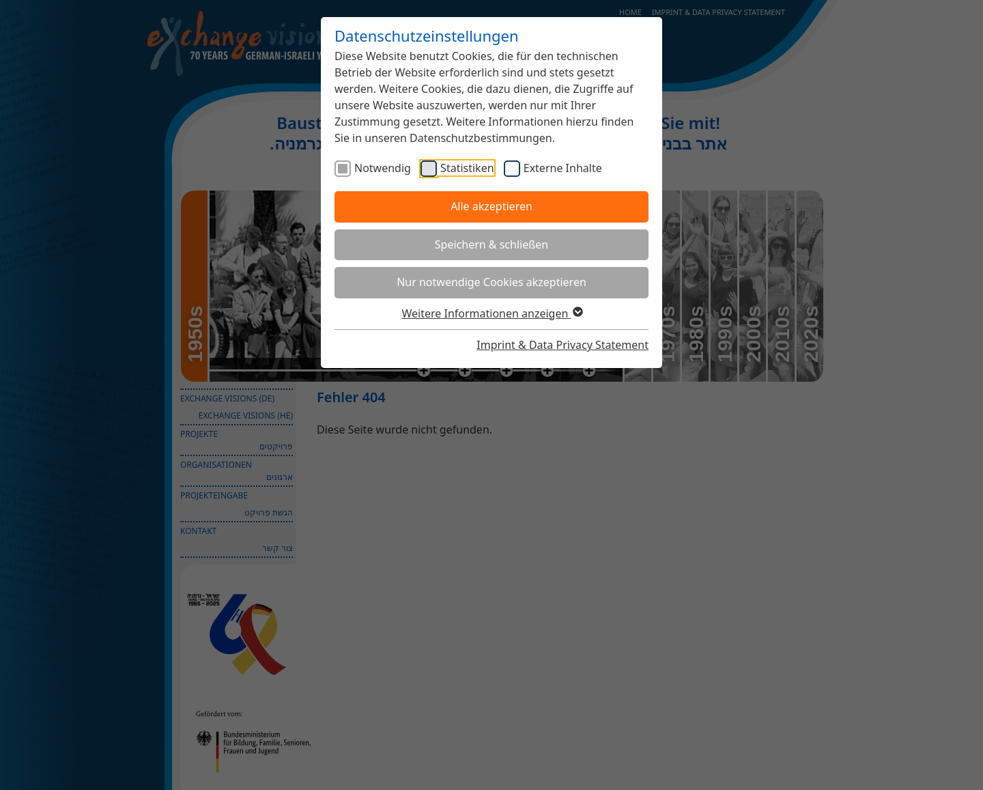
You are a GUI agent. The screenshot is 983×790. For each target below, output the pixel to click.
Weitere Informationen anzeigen (491, 313)
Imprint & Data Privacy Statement (562, 344)
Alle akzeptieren (491, 206)
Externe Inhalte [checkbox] (563, 167)
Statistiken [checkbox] (467, 167)
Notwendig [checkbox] (382, 167)
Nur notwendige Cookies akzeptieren (491, 282)
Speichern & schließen (491, 244)
